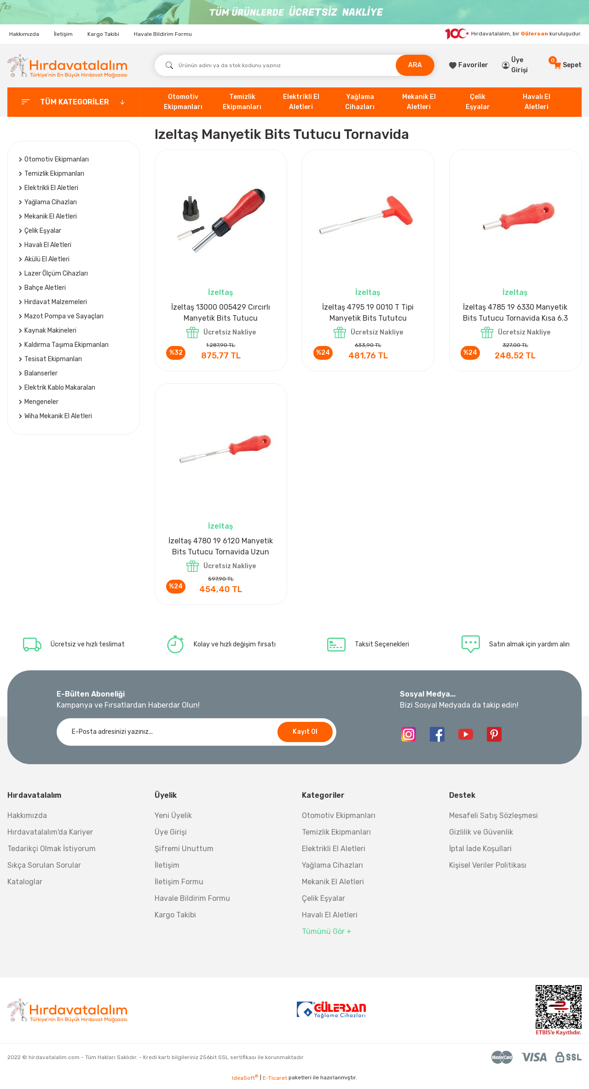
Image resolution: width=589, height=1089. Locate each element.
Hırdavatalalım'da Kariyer (50, 837)
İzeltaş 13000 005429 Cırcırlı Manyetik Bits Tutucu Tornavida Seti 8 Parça (220, 313)
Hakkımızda (24, 34)
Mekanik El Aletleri (333, 886)
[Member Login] (521, 65)
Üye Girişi (171, 837)
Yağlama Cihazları (332, 870)
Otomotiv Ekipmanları (338, 820)
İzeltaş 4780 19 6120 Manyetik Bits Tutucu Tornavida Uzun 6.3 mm (220, 549)
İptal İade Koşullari (480, 853)
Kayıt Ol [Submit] (305, 737)
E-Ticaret (275, 1082)
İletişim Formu (179, 886)
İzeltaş (220, 292)
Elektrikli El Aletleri (333, 853)
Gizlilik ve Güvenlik (481, 837)
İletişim (63, 34)
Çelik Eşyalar (323, 903)
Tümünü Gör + (327, 936)
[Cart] (568, 65)
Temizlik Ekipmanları (336, 837)
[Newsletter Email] (196, 737)
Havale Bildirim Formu (163, 34)
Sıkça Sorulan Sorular (44, 870)
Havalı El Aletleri (330, 920)
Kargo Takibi (103, 34)
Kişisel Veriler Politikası (487, 870)
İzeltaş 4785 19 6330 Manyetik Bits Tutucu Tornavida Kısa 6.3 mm (515, 313)
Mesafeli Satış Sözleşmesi (493, 820)
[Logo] (67, 65)
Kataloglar (24, 886)
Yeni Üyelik (173, 820)
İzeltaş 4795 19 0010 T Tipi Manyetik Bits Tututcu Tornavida (368, 313)
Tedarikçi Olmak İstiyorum (51, 853)
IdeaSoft (245, 1082)
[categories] (73, 102)
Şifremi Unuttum (184, 853)
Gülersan (534, 33)
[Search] (294, 65)
